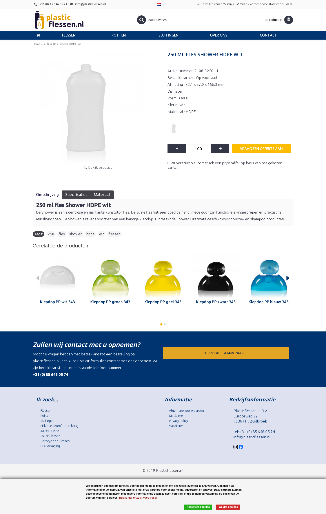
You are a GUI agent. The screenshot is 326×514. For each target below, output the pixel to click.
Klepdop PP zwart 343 (215, 302)
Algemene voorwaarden (186, 410)
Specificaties (76, 194)
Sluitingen (47, 421)
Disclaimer (176, 415)
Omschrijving (47, 194)
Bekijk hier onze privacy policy (138, 497)
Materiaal (102, 194)
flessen (114, 234)
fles (62, 234)
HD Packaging (50, 446)
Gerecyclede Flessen (55, 441)
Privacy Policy (178, 421)
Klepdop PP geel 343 (162, 302)
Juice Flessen (49, 431)
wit (101, 234)
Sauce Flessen (50, 436)
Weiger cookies (228, 507)
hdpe (90, 234)
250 (51, 234)
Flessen (45, 410)
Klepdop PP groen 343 (110, 302)
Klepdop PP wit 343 (57, 302)
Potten (45, 415)
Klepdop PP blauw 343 (268, 302)
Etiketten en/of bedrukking (59, 426)
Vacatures (176, 426)
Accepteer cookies (198, 507)
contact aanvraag (226, 352)
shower (75, 234)
